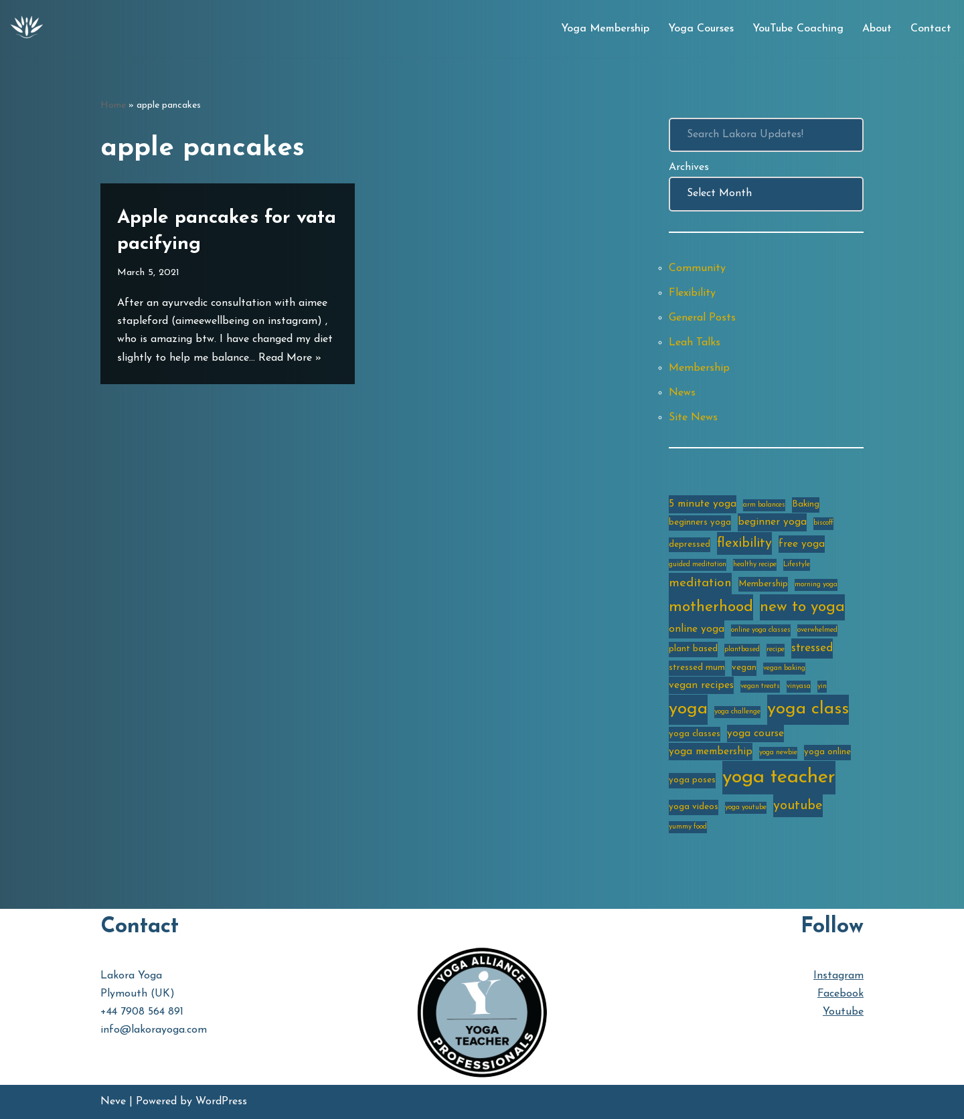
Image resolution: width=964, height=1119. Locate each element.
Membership (699, 368)
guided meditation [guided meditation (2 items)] (697, 564)
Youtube (843, 1012)
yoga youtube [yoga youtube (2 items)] (746, 807)
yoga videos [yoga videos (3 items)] (693, 806)
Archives (689, 167)
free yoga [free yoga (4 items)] (802, 544)
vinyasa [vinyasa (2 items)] (799, 686)
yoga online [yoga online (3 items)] (827, 752)
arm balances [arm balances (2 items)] (764, 505)
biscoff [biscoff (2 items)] (823, 523)
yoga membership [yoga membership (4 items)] (710, 751)
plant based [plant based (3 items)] (693, 648)
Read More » (289, 358)
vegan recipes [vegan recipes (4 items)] (701, 685)
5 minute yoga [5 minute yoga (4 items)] (702, 504)
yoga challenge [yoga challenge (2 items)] (737, 711)
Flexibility (692, 293)
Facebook (840, 993)
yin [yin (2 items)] (822, 686)
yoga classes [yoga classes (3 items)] (694, 733)
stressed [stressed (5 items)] (812, 648)
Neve (113, 1101)
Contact (930, 28)
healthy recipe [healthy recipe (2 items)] (755, 564)
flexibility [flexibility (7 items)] (744, 543)
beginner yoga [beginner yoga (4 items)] (772, 522)
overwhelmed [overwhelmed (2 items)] (817, 630)
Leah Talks (694, 342)
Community (697, 268)
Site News (693, 417)
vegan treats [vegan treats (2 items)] (760, 686)
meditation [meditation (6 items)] (700, 583)
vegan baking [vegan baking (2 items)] (784, 668)
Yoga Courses (701, 28)
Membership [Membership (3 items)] (763, 584)
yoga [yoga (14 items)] (688, 709)
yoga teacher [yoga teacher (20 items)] (778, 777)
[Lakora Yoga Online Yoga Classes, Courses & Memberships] (27, 29)
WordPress (221, 1101)
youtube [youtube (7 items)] (798, 805)
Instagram (838, 975)
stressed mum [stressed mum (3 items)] (697, 667)
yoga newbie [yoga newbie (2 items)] (778, 752)
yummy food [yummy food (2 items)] (688, 827)
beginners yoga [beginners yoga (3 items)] (700, 522)
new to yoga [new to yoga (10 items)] (802, 607)
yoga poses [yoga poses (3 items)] (692, 780)
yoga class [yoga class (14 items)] (808, 709)
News (682, 393)
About (877, 28)
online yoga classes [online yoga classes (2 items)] (761, 630)
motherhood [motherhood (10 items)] (711, 607)
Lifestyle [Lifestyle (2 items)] (796, 564)
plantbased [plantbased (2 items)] (742, 649)
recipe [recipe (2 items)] (776, 649)
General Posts (702, 318)
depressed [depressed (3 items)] (689, 544)
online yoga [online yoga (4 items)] (696, 629)
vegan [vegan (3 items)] (744, 667)
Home (113, 105)
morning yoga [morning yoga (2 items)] (816, 584)
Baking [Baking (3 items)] (805, 504)
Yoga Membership (605, 28)
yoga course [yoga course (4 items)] (755, 733)
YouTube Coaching (797, 28)
